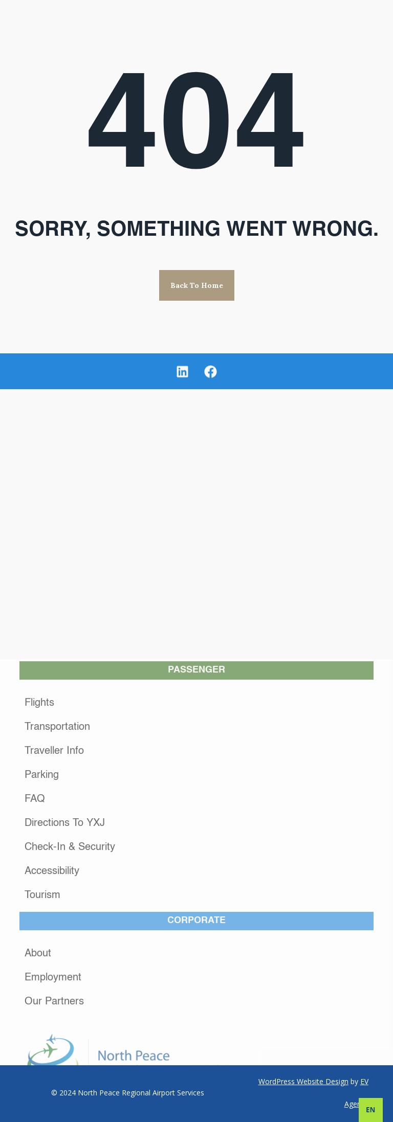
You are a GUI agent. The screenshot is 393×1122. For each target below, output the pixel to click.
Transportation (57, 851)
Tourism (42, 1020)
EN (370, 1109)
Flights (39, 827)
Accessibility (52, 996)
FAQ (35, 923)
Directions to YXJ (65, 948)
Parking (42, 899)
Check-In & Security (70, 972)
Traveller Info (54, 875)
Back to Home (196, 285)
